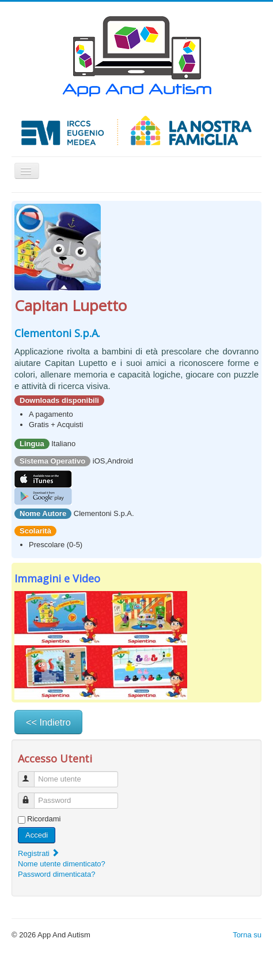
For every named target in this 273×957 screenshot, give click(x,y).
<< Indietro (48, 722)
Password (31, 795)
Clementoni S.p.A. (57, 333)
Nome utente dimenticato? (61, 863)
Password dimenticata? (56, 874)
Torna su (247, 934)
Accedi (36, 835)
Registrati (39, 853)
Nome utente (31, 774)
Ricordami (44, 818)
